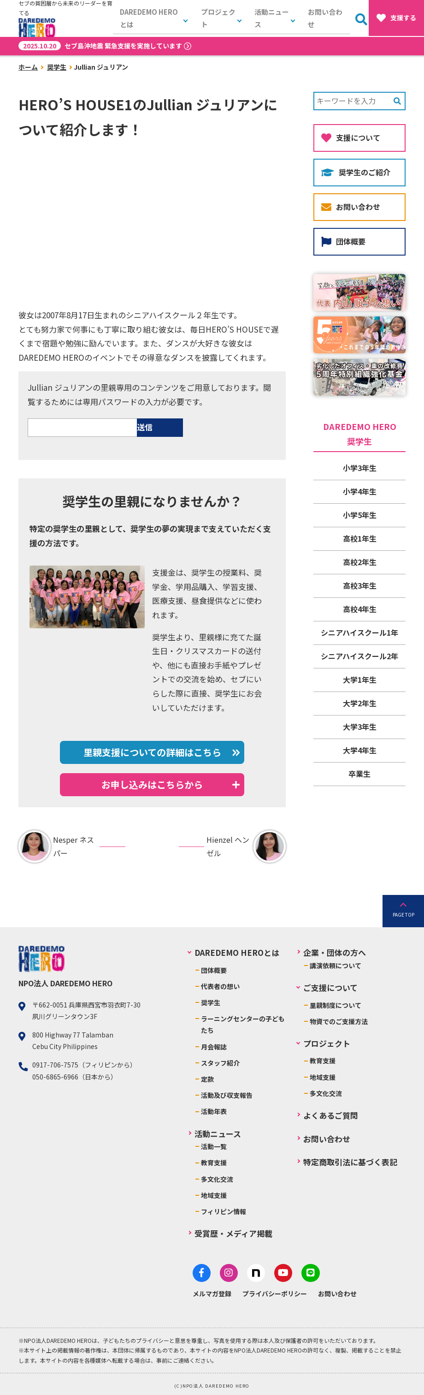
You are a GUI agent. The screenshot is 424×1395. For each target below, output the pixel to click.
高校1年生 (360, 538)
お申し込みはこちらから (152, 784)
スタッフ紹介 (220, 1062)
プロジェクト (218, 18)
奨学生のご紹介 (355, 172)
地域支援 (214, 1195)
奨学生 (56, 67)
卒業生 (359, 773)
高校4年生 (360, 608)
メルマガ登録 (212, 1291)
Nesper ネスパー (56, 846)
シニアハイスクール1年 (359, 632)
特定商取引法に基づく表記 (350, 1162)
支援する (396, 18)
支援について (350, 137)
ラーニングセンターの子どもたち (243, 1024)
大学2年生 (360, 703)
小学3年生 (360, 467)
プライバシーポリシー (274, 1291)
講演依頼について (335, 965)
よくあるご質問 (330, 1115)
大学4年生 (360, 750)
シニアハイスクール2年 (359, 656)
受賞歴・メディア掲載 (233, 1233)
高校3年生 (360, 585)
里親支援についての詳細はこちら (152, 752)
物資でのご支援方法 (339, 1021)
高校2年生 (360, 561)
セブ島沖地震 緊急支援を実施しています (100, 45)
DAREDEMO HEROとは (152, 18)
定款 (207, 1079)
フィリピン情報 (223, 1211)
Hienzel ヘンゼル (246, 846)
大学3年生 (360, 726)
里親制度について (335, 1005)
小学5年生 (360, 514)
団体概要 (343, 241)
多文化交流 (217, 1179)
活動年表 (214, 1111)
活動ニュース (272, 18)
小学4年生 (360, 491)
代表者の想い (220, 986)
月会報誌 (214, 1046)
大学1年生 (360, 679)
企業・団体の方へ (334, 952)
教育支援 (214, 1162)
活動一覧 (214, 1146)
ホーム (28, 67)
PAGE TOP (403, 914)
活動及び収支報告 (227, 1095)
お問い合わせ (326, 18)
